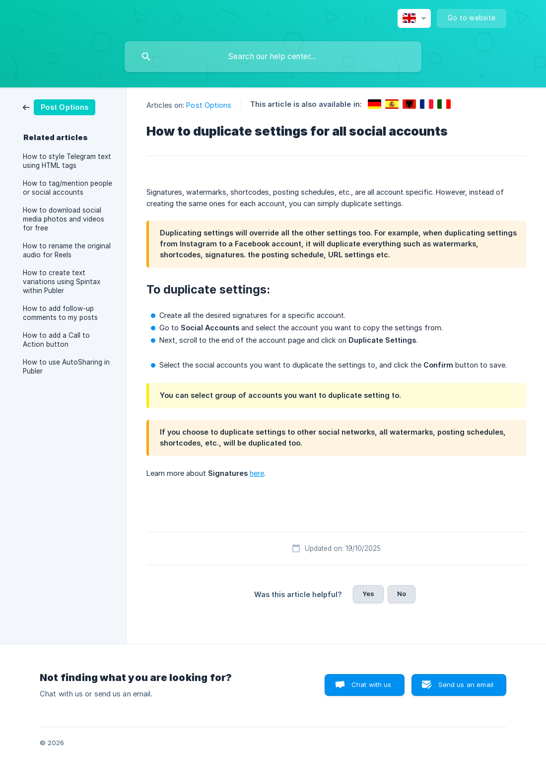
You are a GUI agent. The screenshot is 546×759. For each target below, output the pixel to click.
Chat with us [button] (371, 684)
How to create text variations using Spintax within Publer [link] (61, 282)
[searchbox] (273, 56)
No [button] (401, 594)
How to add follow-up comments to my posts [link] (60, 312)
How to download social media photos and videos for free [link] (63, 219)
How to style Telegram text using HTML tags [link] (67, 160)
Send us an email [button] (465, 684)
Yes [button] (368, 594)
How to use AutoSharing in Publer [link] (66, 366)
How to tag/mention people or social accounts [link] (67, 187)
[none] (414, 18)
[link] (59, 106)
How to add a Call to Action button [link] (56, 339)
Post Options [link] (208, 105)
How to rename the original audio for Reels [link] (67, 250)
